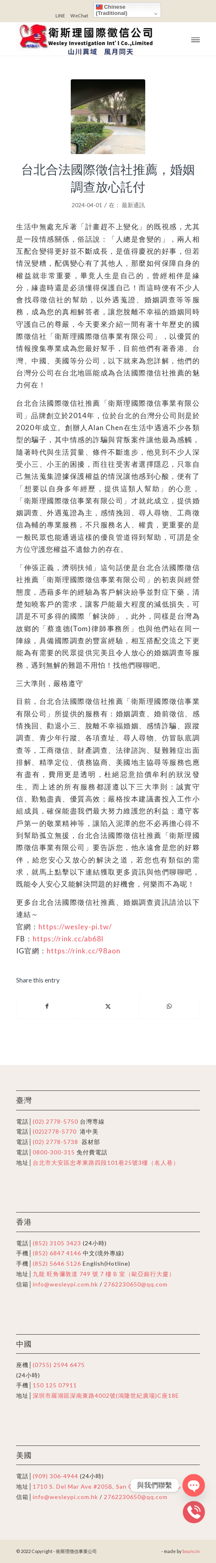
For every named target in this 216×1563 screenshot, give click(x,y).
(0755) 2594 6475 (59, 1364)
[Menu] (195, 39)
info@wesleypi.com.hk (65, 1284)
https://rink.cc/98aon (83, 950)
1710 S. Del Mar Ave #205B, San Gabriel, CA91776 (107, 1486)
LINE (60, 15)
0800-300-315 (54, 1152)
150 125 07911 (55, 1385)
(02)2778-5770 (55, 1131)
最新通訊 (133, 204)
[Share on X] (108, 1006)
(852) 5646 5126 (57, 1263)
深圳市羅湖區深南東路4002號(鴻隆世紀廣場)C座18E (106, 1395)
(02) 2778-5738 (55, 1141)
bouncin (191, 1551)
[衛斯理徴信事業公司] (89, 39)
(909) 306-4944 (56, 1476)
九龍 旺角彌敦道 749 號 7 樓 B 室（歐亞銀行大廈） (104, 1273)
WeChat (79, 15)
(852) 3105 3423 (57, 1243)
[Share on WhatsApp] (169, 1006)
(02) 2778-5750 (55, 1121)
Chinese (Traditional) (111, 10)
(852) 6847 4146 (57, 1253)
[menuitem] (195, 39)
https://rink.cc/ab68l (68, 938)
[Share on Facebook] (47, 1006)
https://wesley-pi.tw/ (75, 926)
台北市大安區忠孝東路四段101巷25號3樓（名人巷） (106, 1162)
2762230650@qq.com (136, 1284)
